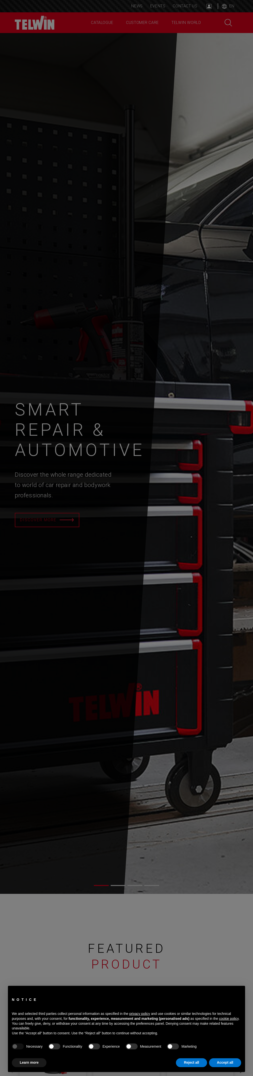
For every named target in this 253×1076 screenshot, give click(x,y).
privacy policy (139, 1014)
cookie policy (229, 1019)
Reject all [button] (191, 1062)
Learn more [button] (29, 1062)
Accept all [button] (225, 1062)
